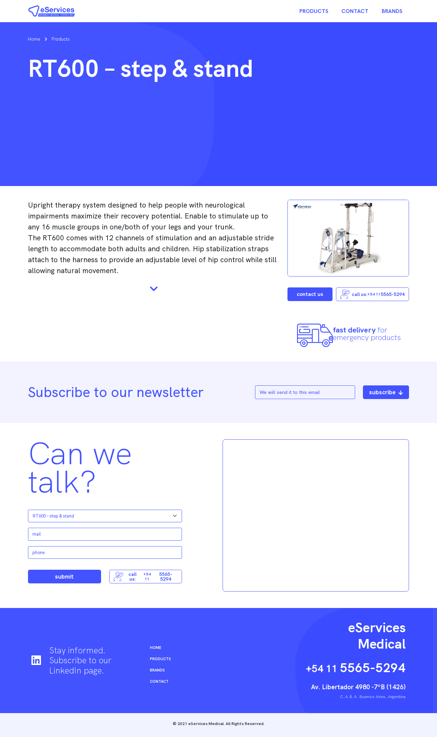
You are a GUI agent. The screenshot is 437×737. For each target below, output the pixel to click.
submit (64, 576)
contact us (310, 294)
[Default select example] (105, 516)
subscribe (386, 392)
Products (313, 11)
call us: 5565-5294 (372, 294)
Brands (392, 11)
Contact (354, 11)
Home (34, 39)
